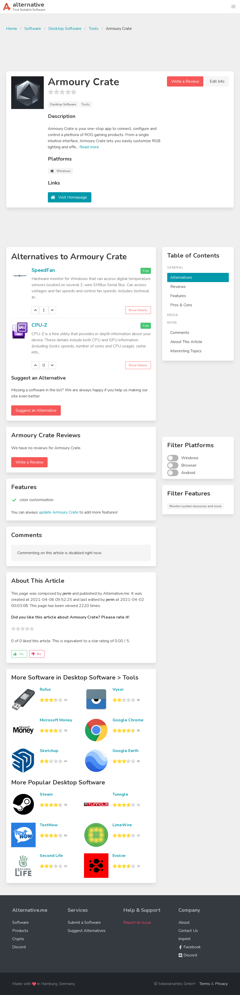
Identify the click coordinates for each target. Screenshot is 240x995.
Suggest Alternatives (87, 930)
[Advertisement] (120, 50)
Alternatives (181, 277)
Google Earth (125, 751)
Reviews (178, 286)
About (184, 922)
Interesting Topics (186, 351)
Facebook (189, 947)
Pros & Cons (181, 305)
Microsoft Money (56, 720)
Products (20, 930)
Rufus (45, 689)
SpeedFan (43, 270)
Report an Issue (137, 922)
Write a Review (185, 81)
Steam (46, 794)
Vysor (118, 689)
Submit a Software (84, 922)
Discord (19, 947)
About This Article (186, 342)
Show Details (138, 310)
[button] (233, 6)
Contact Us (188, 930)
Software (32, 28)
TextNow (49, 825)
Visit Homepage (72, 197)
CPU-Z (39, 325)
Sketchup (49, 751)
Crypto (18, 939)
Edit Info (217, 81)
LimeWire (122, 825)
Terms (204, 984)
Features (178, 296)
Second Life (51, 855)
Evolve (118, 855)
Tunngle (120, 794)
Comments (179, 332)
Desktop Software (64, 28)
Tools (93, 28)
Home (11, 28)
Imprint (184, 939)
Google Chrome (128, 720)
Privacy (221, 984)
